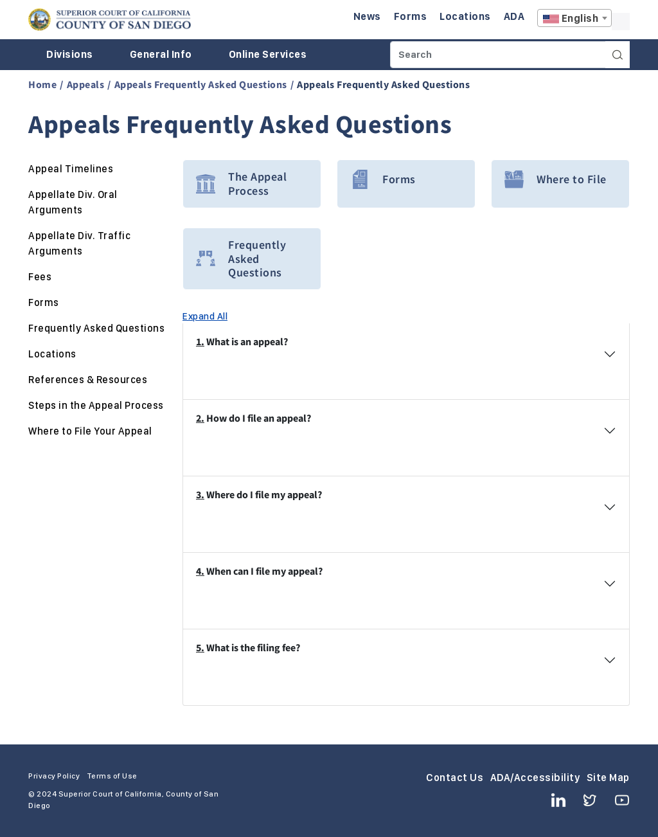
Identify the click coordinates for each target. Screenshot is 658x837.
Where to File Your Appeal (90, 431)
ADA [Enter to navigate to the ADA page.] (514, 16)
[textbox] (574, 19)
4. (200, 570)
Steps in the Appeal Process (96, 405)
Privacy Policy (54, 775)
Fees (39, 277)
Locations (52, 354)
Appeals (86, 84)
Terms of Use (112, 775)
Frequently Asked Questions (96, 328)
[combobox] (574, 18)
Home (42, 84)
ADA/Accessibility (535, 777)
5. (200, 647)
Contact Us (454, 777)
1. (200, 341)
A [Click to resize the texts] (621, 21)
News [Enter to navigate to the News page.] (367, 16)
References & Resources (87, 380)
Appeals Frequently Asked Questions (200, 84)
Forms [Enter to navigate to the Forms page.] (410, 16)
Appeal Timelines (70, 169)
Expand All (204, 315)
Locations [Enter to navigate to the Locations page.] (465, 16)
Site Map (608, 777)
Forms (43, 302)
